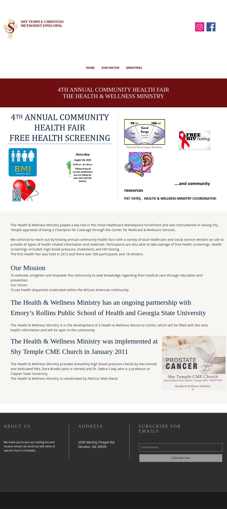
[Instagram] (199, 26)
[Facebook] (210, 26)
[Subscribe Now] (181, 458)
